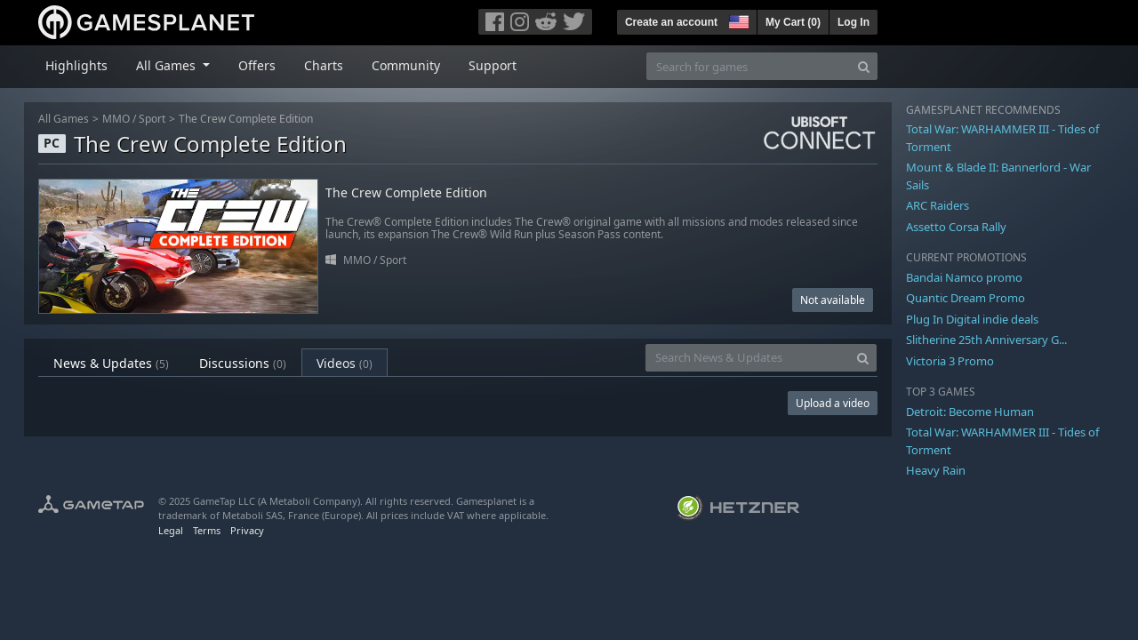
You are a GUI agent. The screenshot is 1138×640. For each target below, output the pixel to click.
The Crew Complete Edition (246, 118)
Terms (206, 530)
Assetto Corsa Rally (956, 227)
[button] (737, 19)
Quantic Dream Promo (965, 298)
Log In (853, 22)
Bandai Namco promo (964, 277)
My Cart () (793, 22)
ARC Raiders (937, 205)
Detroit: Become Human (970, 412)
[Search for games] (748, 66)
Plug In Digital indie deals (972, 319)
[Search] (864, 66)
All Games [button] (167, 65)
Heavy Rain (936, 470)
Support (493, 65)
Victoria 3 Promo (950, 361)
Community (406, 65)
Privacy (247, 530)
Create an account (671, 22)
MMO (116, 118)
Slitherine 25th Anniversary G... (986, 340)
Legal (170, 530)
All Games (63, 118)
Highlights (76, 65)
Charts (323, 65)
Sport (152, 118)
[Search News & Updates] (747, 358)
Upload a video (833, 403)
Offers (257, 65)
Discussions (242, 363)
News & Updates (111, 363)
